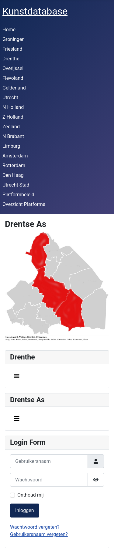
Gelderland (14, 88)
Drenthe (10, 59)
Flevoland (12, 78)
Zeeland (11, 127)
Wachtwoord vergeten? (35, 527)
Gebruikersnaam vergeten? (39, 534)
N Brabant (13, 136)
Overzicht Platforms (23, 204)
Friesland (12, 49)
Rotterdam (13, 165)
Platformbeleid (18, 194)
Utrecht (10, 97)
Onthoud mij (30, 495)
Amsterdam (15, 156)
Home (9, 29)
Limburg (11, 146)
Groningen (13, 39)
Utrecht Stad (15, 185)
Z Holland (12, 117)
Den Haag (13, 175)
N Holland (13, 107)
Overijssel (12, 68)
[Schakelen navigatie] (16, 376)
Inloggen (24, 510)
